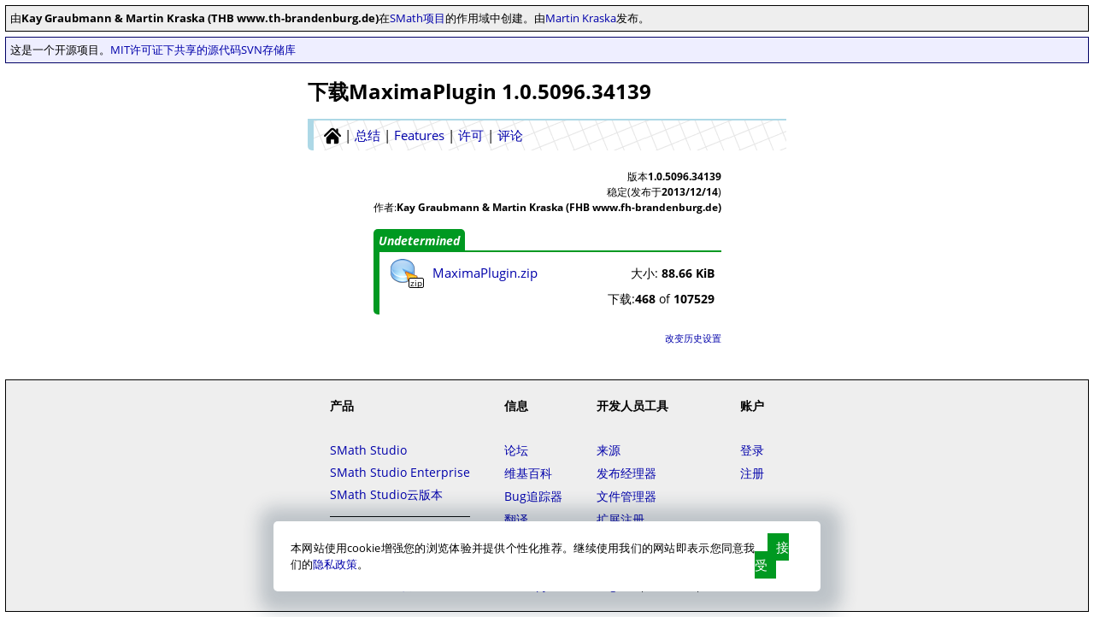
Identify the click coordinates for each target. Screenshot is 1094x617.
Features (419, 135)
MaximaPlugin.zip (485, 272)
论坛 (516, 450)
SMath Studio (368, 450)
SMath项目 (417, 18)
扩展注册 (620, 519)
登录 (752, 450)
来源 (609, 450)
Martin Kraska (580, 18)
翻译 (516, 519)
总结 (367, 135)
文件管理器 (626, 496)
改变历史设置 (693, 338)
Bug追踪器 (533, 496)
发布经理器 (626, 473)
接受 (772, 555)
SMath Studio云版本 (386, 494)
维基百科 (528, 473)
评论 (510, 135)
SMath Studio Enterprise (400, 472)
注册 (752, 473)
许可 (471, 135)
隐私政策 (335, 564)
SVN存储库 (268, 49)
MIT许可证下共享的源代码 (175, 49)
